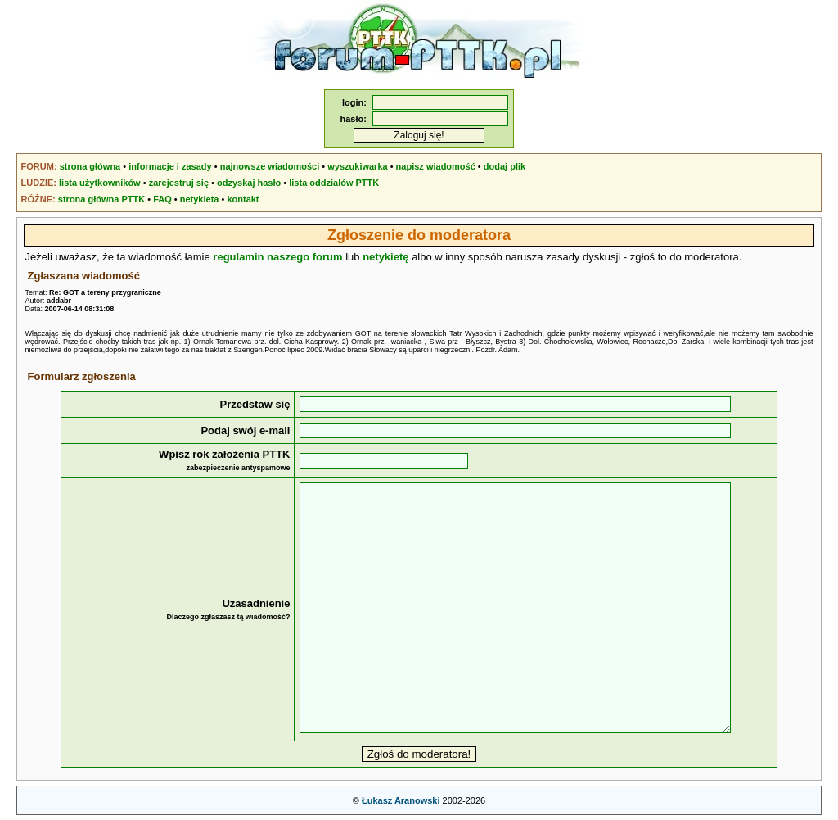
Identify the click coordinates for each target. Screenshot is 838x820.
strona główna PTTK (101, 199)
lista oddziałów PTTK (334, 183)
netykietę (385, 257)
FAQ (162, 199)
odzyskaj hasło (249, 183)
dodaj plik (504, 166)
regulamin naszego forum (277, 257)
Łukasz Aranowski (401, 800)
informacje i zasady (170, 166)
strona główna (90, 166)
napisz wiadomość (435, 166)
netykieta (199, 199)
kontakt (243, 199)
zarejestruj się (179, 183)
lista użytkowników (100, 183)
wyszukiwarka (357, 166)
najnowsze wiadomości (270, 166)
